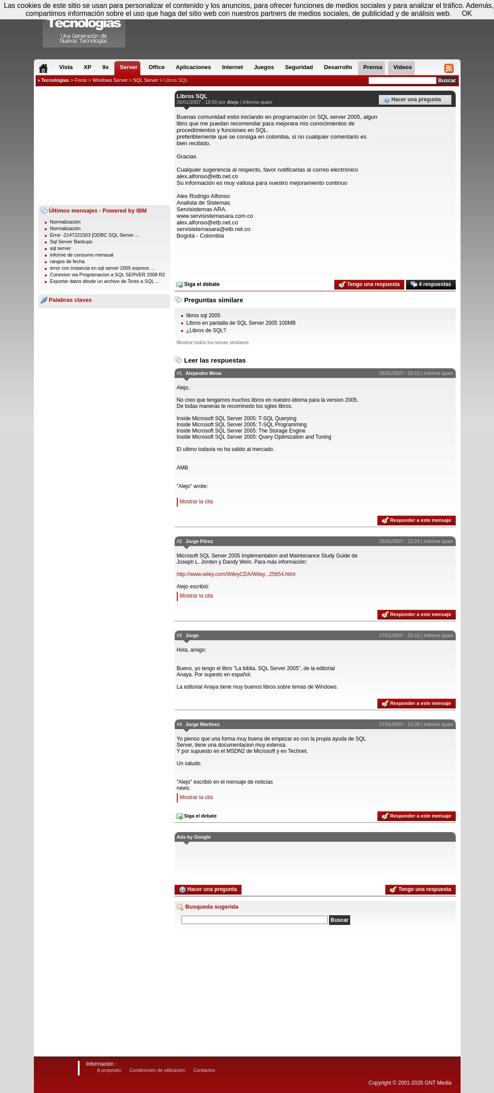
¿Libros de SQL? (207, 330)
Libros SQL (176, 80)
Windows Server (110, 80)
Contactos (204, 1070)
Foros (80, 80)
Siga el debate (198, 284)
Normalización (65, 221)
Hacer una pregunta (412, 99)
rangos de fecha (67, 261)
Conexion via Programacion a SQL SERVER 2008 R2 (107, 274)
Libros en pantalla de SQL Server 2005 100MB (241, 323)
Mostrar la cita (196, 502)
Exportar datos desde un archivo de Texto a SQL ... (105, 281)
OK (467, 13)
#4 (179, 724)
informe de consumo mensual (81, 254)
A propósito (109, 1070)
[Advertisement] (104, 146)
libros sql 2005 (203, 315)
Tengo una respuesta (369, 284)
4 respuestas (430, 284)
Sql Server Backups (71, 241)
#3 (179, 635)
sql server (60, 248)
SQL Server (145, 80)
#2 (179, 541)
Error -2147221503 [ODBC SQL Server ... (94, 235)
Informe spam (257, 102)
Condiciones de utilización (157, 1070)
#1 (179, 373)
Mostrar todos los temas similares (213, 342)
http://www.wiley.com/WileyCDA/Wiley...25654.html (236, 574)
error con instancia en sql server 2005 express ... (102, 268)
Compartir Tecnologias (84, 26)
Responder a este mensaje (416, 520)
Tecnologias (55, 80)
